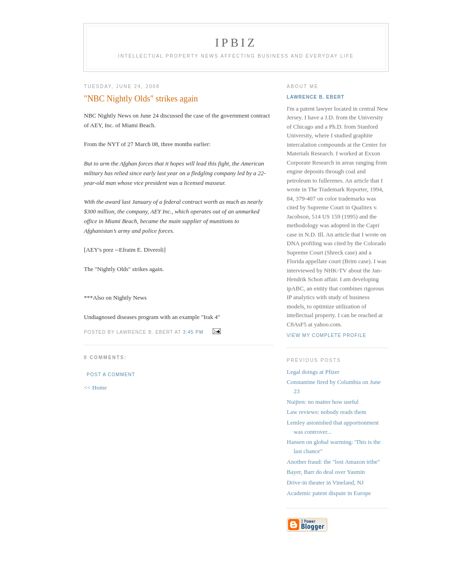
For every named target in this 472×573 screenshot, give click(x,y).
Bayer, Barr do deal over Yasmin (326, 471)
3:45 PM (193, 332)
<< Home (95, 387)
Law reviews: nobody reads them (326, 411)
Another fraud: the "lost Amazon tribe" (333, 461)
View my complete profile (326, 335)
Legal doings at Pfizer (313, 371)
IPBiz (236, 42)
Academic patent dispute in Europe (329, 493)
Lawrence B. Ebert (315, 97)
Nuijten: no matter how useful (323, 401)
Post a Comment (111, 374)
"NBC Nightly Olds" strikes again (141, 98)
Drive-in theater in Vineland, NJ (325, 482)
